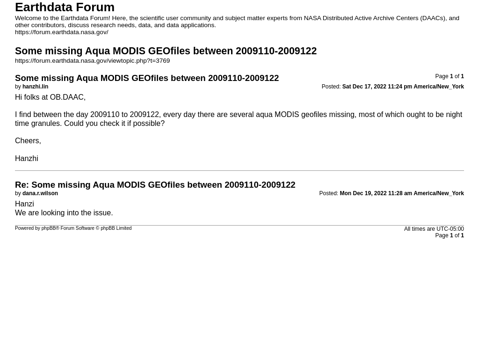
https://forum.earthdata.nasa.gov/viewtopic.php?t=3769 (92, 60)
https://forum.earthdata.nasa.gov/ (62, 32)
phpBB (49, 228)
